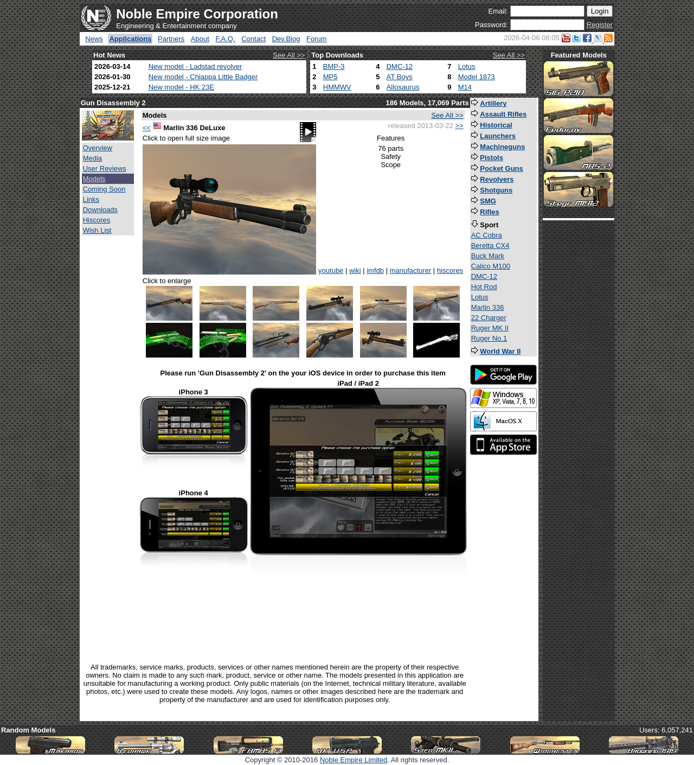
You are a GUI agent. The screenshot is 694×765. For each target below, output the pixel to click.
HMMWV (337, 87)
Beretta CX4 (490, 245)
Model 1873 (476, 77)
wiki (355, 270)
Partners (171, 39)
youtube (330, 270)
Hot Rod (484, 287)
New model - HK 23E (181, 87)
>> (459, 126)
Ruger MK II (490, 328)
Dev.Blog (286, 39)
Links (91, 199)
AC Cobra (486, 235)
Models (94, 179)
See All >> (289, 55)
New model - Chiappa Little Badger (203, 77)
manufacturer (411, 270)
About (200, 39)
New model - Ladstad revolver (195, 66)
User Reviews (104, 168)
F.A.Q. (225, 39)
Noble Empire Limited (353, 760)
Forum (316, 39)
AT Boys (400, 77)
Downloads (100, 210)
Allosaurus (403, 87)
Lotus (466, 66)
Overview (97, 148)
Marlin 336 (487, 307)
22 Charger (488, 318)
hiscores (450, 270)
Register (600, 25)
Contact (253, 39)
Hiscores (97, 220)
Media (92, 158)
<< (147, 128)
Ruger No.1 (489, 338)
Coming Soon (104, 189)
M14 (465, 87)
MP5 (330, 77)
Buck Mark (487, 256)
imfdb (375, 270)
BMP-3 (334, 66)
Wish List (97, 230)
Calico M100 (490, 266)
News (94, 39)
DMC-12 (400, 66)
